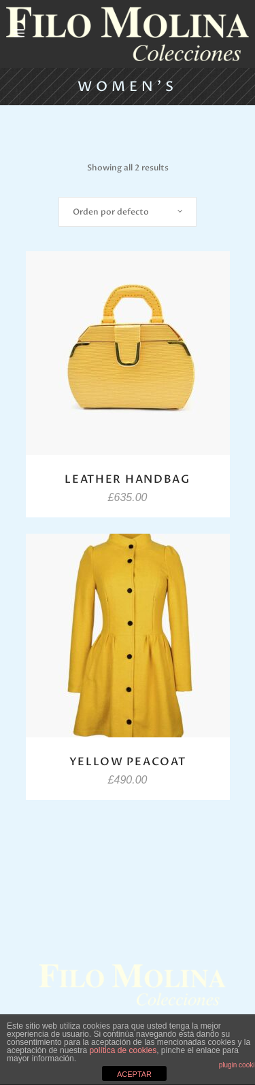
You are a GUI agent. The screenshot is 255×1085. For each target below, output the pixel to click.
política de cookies (122, 1050)
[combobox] (127, 212)
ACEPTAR (134, 1074)
